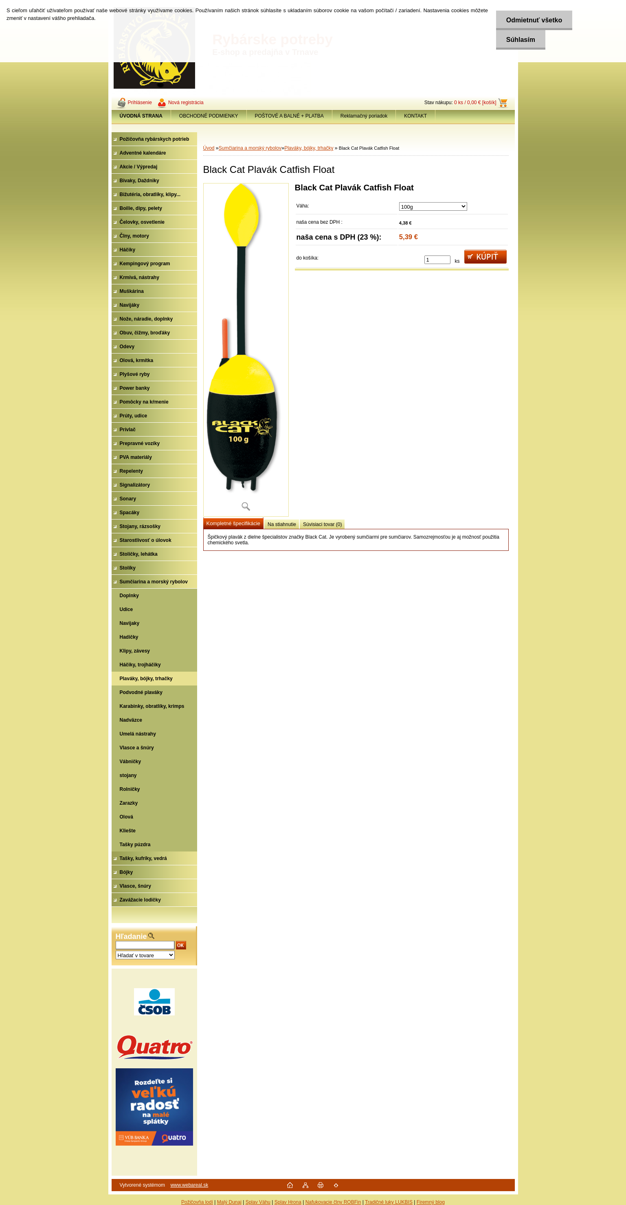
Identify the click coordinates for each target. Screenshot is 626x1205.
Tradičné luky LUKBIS (389, 1202)
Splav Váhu (258, 1202)
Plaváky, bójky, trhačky (308, 148)
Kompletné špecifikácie (233, 523)
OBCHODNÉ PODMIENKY (208, 116)
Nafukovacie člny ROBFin (333, 1202)
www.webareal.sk (189, 1185)
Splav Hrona (288, 1202)
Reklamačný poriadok (363, 116)
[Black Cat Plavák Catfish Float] (246, 349)
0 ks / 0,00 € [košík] (475, 102)
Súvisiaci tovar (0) (322, 524)
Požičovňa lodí (197, 1202)
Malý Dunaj (229, 1202)
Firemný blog (431, 1202)
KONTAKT (415, 116)
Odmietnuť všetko (534, 20)
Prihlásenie (140, 102)
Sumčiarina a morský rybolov (250, 148)
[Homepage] (141, 116)
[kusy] (437, 259)
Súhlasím (520, 39)
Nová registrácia (186, 102)
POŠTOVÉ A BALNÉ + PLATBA (289, 116)
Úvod (209, 148)
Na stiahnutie (282, 524)
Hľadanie (131, 936)
